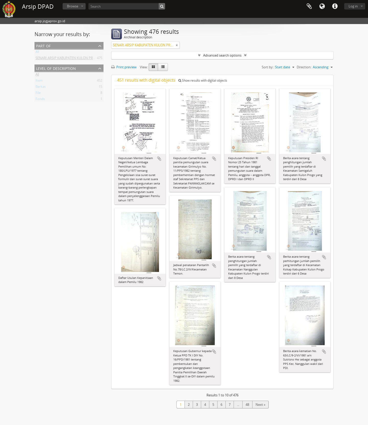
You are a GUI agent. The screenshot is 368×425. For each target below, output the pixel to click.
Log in (353, 6)
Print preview (123, 67)
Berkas (41, 87)
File (38, 93)
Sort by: (267, 67)
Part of (43, 45)
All (37, 52)
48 (247, 404)
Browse (72, 6)
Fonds (40, 99)
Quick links (334, 6)
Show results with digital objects (202, 80)
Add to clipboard (159, 158)
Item (39, 81)
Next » (260, 404)
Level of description (56, 67)
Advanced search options (222, 55)
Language (322, 6)
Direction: (304, 67)
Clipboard (309, 6)
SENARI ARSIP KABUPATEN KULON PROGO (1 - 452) (74, 59)
